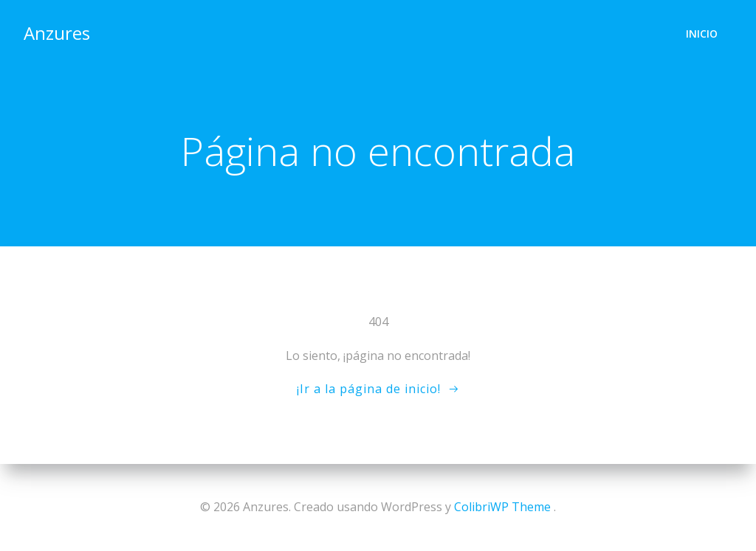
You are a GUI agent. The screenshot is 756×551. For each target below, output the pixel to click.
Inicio (702, 34)
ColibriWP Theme (502, 507)
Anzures (57, 33)
